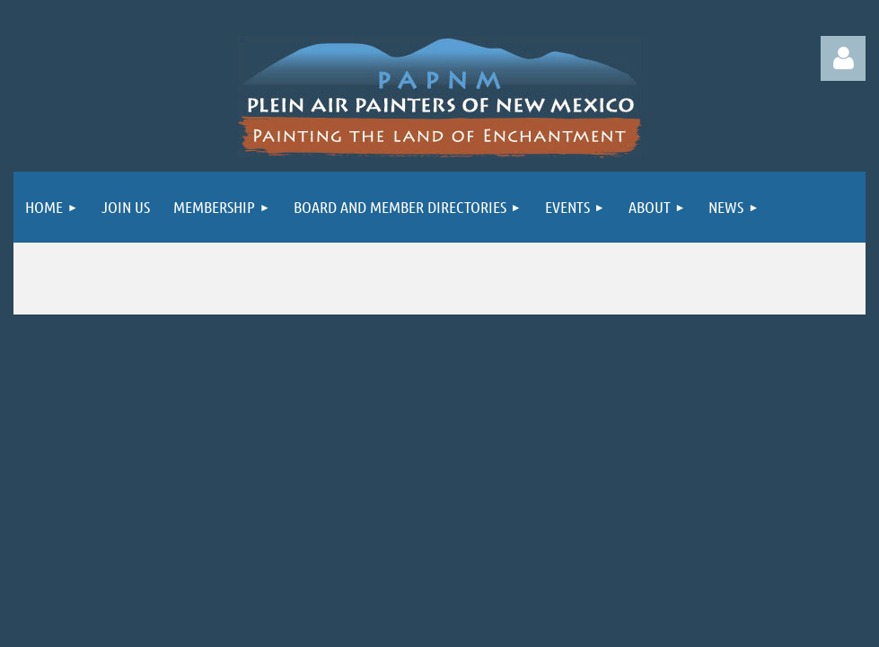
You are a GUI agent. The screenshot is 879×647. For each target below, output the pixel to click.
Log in (843, 58)
